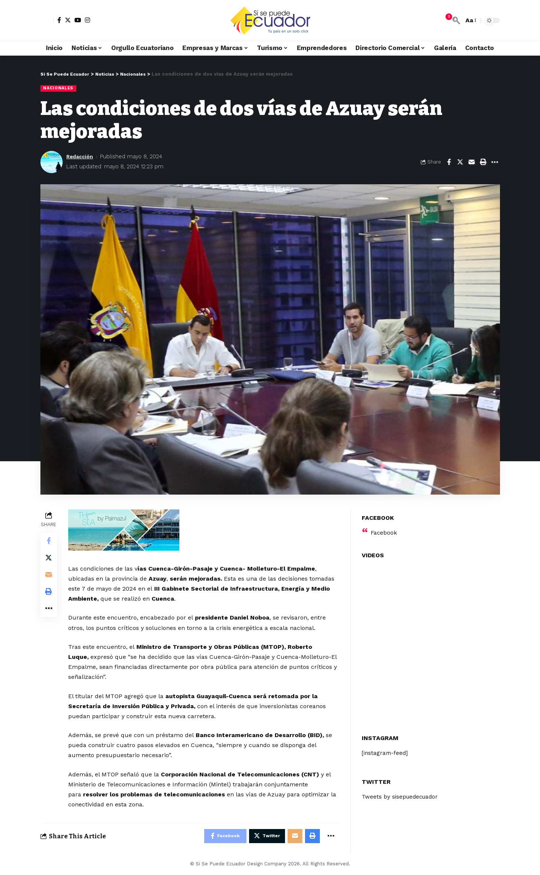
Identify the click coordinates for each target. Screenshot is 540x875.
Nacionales (59, 88)
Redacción (81, 156)
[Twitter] (68, 20)
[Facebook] (59, 20)
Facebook (384, 528)
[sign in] (47, 20)
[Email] (472, 162)
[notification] (445, 20)
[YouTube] (78, 20)
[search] (456, 20)
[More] (495, 162)
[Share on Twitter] (460, 162)
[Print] (483, 162)
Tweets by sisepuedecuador (402, 792)
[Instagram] (87, 20)
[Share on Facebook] (449, 162)
